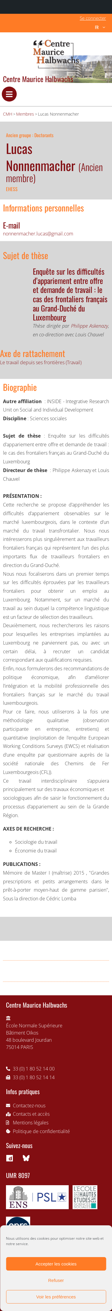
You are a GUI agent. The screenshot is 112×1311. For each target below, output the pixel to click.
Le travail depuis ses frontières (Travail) (41, 362)
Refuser (56, 1280)
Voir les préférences (56, 1296)
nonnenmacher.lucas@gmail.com (38, 233)
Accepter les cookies (56, 1263)
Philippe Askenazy (89, 326)
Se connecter (93, 18)
